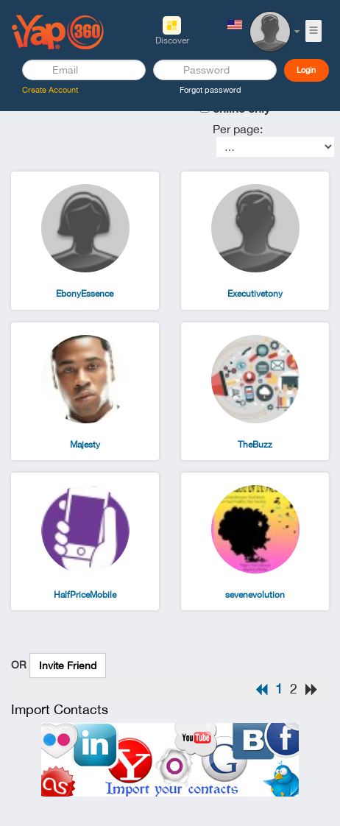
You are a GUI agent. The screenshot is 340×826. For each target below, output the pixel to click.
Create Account (50, 89)
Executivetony (255, 294)
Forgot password (210, 89)
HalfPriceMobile (85, 595)
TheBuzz (255, 445)
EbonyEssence (84, 294)
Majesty (85, 445)
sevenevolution (255, 595)
